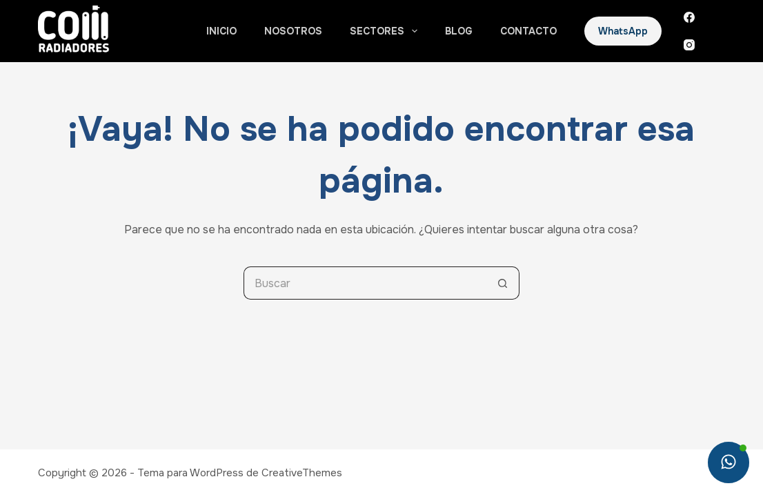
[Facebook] (689, 17)
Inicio (221, 31)
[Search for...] (365, 283)
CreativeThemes (301, 473)
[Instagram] (689, 45)
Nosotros (293, 31)
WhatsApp (623, 31)
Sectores (386, 31)
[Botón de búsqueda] (502, 283)
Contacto (528, 31)
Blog (459, 31)
